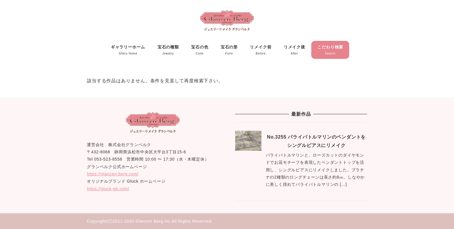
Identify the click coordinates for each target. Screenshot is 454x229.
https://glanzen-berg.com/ (112, 174)
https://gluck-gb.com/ (108, 188)
